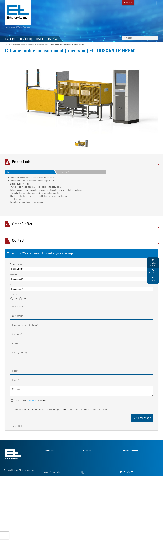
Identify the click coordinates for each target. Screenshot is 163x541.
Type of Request (16, 359)
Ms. (25, 394)
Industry (13, 369)
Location (13, 379)
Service (39, 38)
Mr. (16, 394)
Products (10, 38)
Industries (25, 38)
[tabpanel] (55, 191)
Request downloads (143, 269)
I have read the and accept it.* (134, 250)
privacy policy (135, 250)
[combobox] (140, 38)
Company (52, 38)
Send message (142, 513)
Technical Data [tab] (66, 172)
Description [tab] (11, 172)
